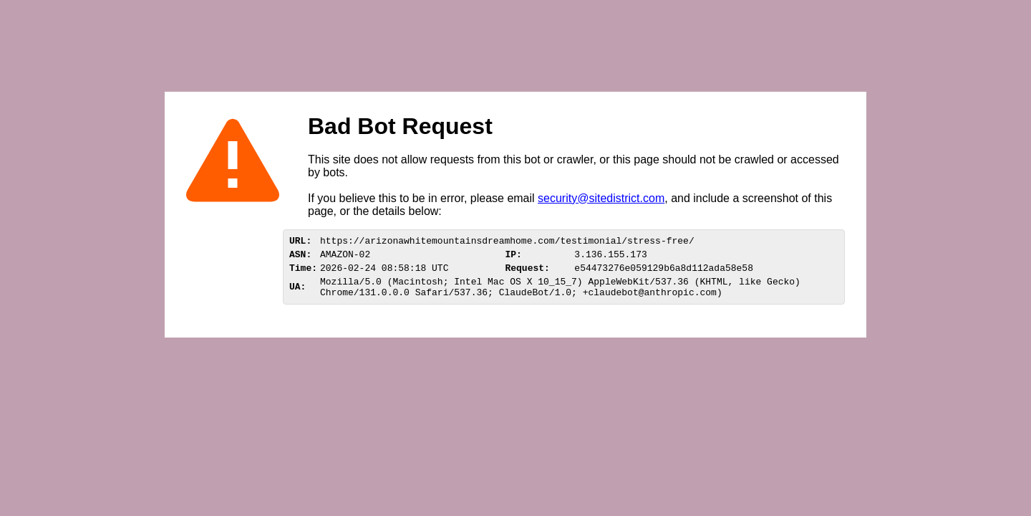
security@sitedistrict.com (601, 198)
